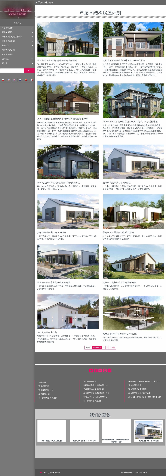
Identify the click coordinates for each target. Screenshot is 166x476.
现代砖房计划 (44, 394)
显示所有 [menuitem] (17, 23)
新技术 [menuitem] (4, 63)
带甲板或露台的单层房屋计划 (95, 385)
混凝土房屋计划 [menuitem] (8, 41)
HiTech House (17, 10)
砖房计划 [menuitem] (5, 45)
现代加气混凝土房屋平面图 (139, 393)
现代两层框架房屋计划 (137, 389)
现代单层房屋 (44, 386)
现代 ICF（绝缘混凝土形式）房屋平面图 (144, 397)
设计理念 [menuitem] (5, 59)
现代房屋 (42, 382)
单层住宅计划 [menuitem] (7, 28)
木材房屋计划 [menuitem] (7, 54)
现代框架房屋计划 (46, 390)
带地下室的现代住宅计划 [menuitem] (12, 37)
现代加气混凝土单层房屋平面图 (96, 393)
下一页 (112, 348)
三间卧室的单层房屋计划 (93, 389)
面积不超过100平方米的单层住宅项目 (143, 381)
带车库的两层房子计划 (48, 398)
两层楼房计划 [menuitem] (7, 32)
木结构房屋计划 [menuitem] (8, 50)
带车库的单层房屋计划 (92, 401)
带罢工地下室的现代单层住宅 (95, 397)
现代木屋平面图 (134, 385)
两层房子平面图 (89, 381)
